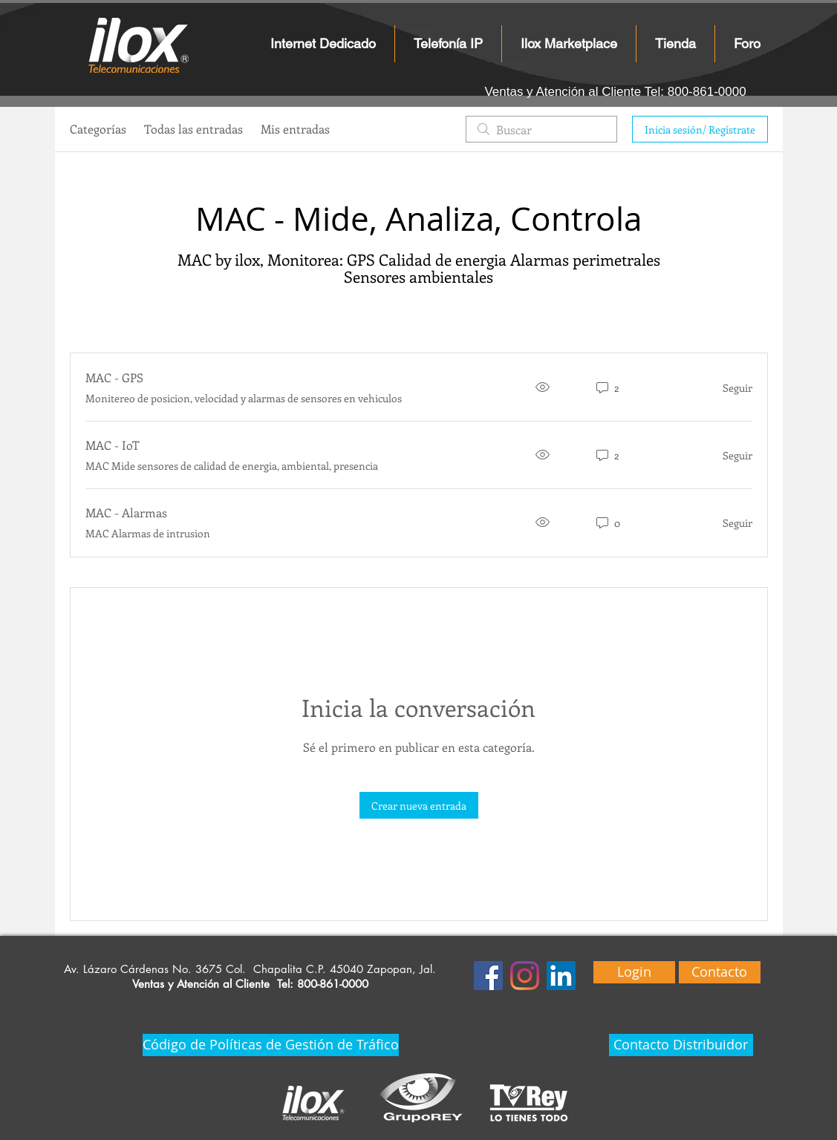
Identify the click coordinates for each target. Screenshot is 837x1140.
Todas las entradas (193, 129)
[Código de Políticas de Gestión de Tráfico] (271, 1045)
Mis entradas (295, 129)
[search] (541, 129)
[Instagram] (524, 975)
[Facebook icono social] (488, 975)
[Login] (634, 972)
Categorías (98, 129)
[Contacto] (720, 972)
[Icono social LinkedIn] (561, 975)
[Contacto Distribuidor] (681, 1045)
